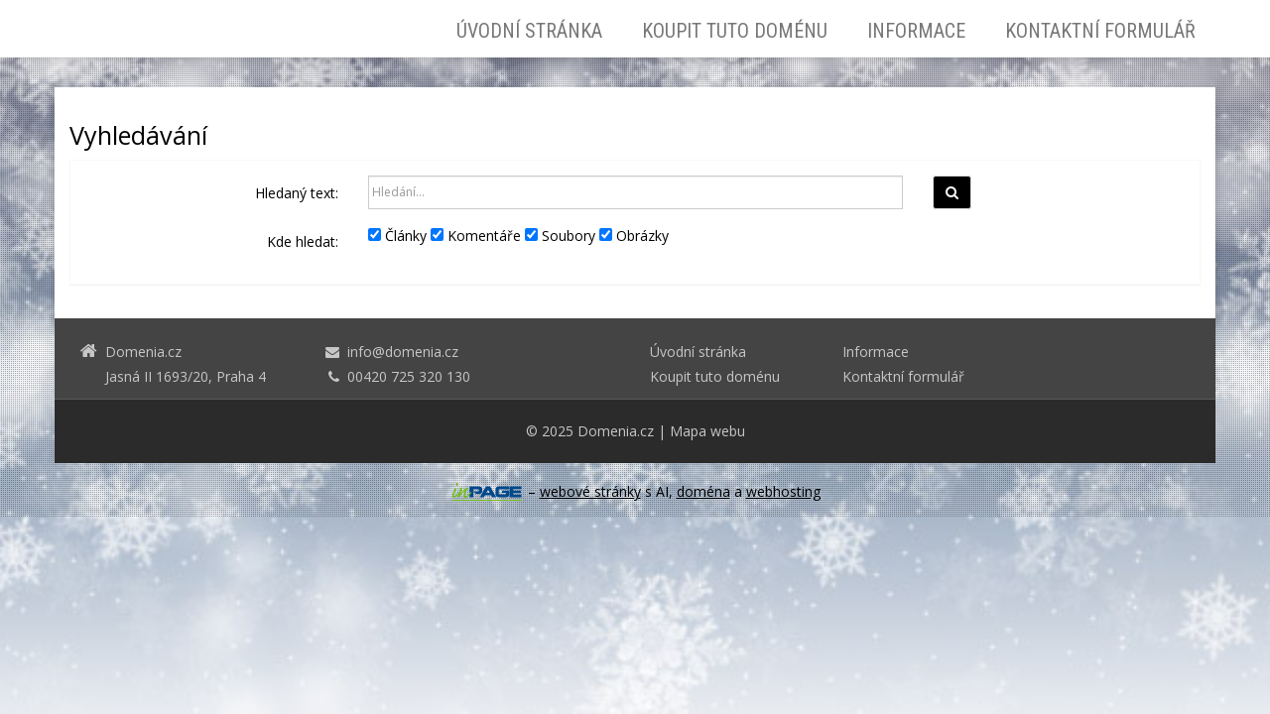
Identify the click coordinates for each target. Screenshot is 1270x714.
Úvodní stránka (529, 31)
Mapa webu (707, 430)
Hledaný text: (296, 192)
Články (397, 235)
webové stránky (590, 491)
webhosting (783, 491)
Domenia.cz (615, 430)
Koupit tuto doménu (734, 31)
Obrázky (634, 235)
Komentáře (476, 235)
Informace (916, 31)
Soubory (560, 235)
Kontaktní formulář (1100, 31)
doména (703, 491)
